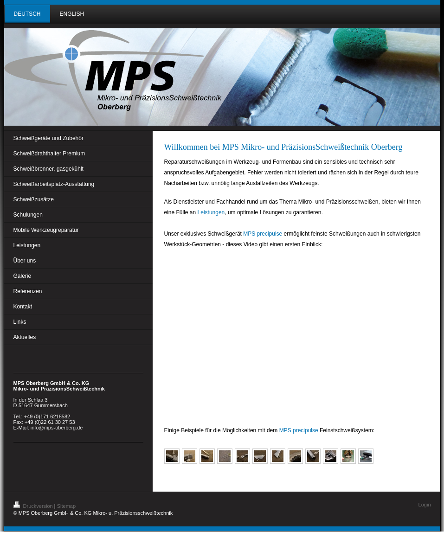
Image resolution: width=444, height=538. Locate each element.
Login (424, 504)
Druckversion (33, 506)
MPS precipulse (262, 234)
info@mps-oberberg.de (57, 427)
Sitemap (66, 506)
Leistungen (211, 212)
